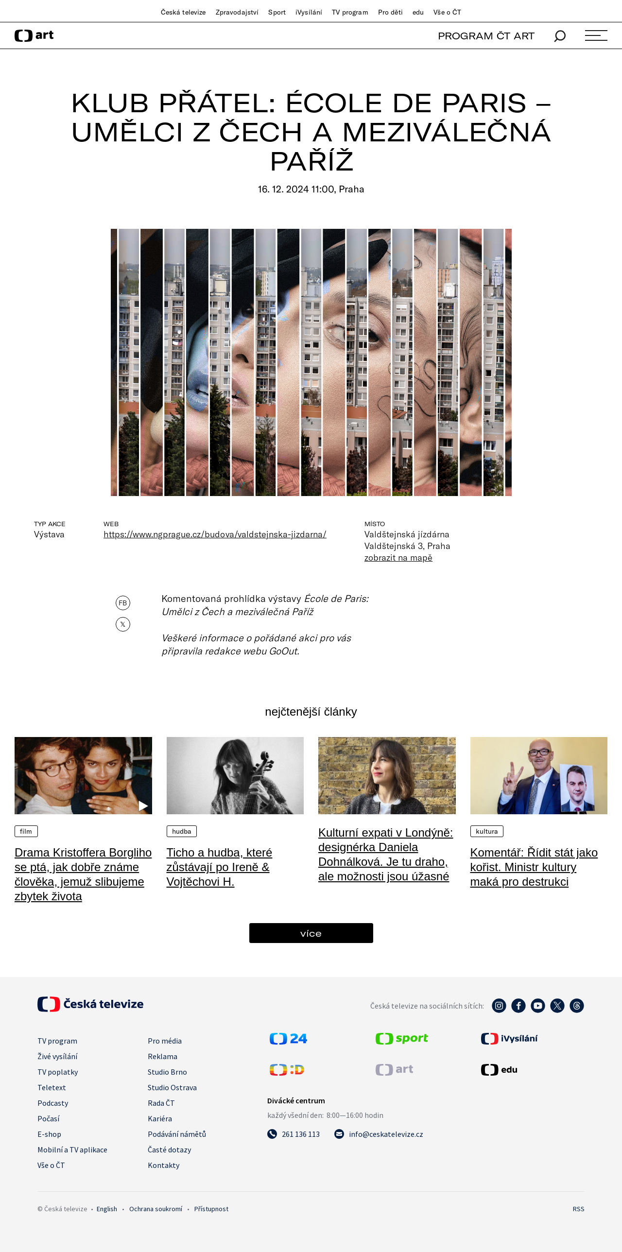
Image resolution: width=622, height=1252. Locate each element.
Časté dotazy (169, 1149)
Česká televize (183, 12)
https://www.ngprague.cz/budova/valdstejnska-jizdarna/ (215, 534)
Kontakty (163, 1165)
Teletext (51, 1087)
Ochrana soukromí (155, 1208)
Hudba (182, 831)
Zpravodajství (237, 12)
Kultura (487, 831)
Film (26, 831)
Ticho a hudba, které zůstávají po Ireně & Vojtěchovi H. (220, 867)
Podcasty (52, 1103)
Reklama (162, 1056)
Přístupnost (211, 1208)
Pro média (165, 1041)
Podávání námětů (177, 1134)
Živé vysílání (57, 1056)
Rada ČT (161, 1103)
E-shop (49, 1134)
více (311, 933)
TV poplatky (57, 1072)
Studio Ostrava (172, 1087)
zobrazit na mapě (398, 557)
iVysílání (308, 12)
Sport (277, 12)
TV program (350, 12)
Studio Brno (167, 1072)
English (107, 1208)
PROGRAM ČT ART (486, 36)
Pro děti (390, 12)
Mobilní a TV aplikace (72, 1149)
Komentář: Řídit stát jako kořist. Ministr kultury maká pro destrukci (534, 867)
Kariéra (160, 1118)
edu (418, 12)
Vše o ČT (447, 12)
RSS (579, 1208)
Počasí (48, 1118)
